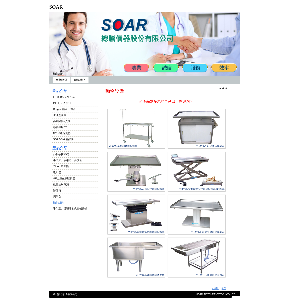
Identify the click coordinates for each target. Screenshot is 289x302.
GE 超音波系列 (62, 103)
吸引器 (57, 172)
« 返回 (215, 288)
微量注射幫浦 (61, 184)
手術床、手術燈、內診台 (67, 160)
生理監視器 (59, 115)
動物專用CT (60, 127)
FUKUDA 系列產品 (64, 97)
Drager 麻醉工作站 (64, 109)
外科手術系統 (61, 154)
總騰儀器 (61, 80)
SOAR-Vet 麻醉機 (63, 139)
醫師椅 (57, 190)
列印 (224, 288)
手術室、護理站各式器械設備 (70, 208)
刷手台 (57, 196)
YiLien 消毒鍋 (61, 166)
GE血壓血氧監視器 (64, 178)
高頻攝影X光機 (62, 121)
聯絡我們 (79, 80)
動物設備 (58, 73)
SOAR (56, 7)
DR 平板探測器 (62, 133)
